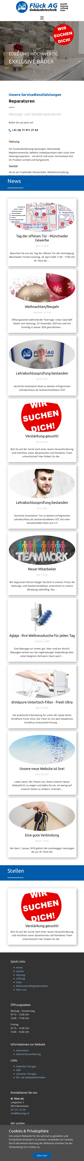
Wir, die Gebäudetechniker (30, 1077)
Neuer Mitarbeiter (42, 569)
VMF (18, 1070)
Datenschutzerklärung (28, 1054)
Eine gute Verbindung (42, 835)
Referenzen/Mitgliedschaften (32, 985)
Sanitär (20, 971)
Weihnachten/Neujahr (42, 307)
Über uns (21, 989)
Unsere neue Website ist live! (42, 769)
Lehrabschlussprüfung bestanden (42, 373)
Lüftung (20, 978)
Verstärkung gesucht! (42, 436)
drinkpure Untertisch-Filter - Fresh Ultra (42, 702)
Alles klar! (42, 1155)
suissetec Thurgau (26, 1073)
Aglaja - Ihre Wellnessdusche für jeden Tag (42, 635)
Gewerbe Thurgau (26, 1066)
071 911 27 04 (18, 1109)
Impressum (22, 1050)
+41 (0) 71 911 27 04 (23, 130)
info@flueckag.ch (20, 1113)
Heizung (20, 974)
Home (19, 967)
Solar (19, 982)
